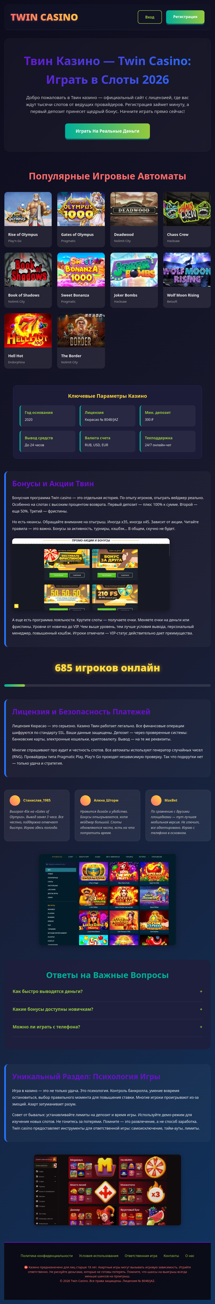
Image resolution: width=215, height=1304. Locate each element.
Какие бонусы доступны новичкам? (107, 1009)
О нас (189, 1255)
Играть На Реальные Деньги (107, 131)
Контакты (171, 1255)
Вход (149, 17)
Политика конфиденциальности (47, 1255)
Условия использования (98, 1255)
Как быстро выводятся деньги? (107, 991)
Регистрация (185, 16)
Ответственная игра (141, 1255)
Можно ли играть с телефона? (107, 1026)
